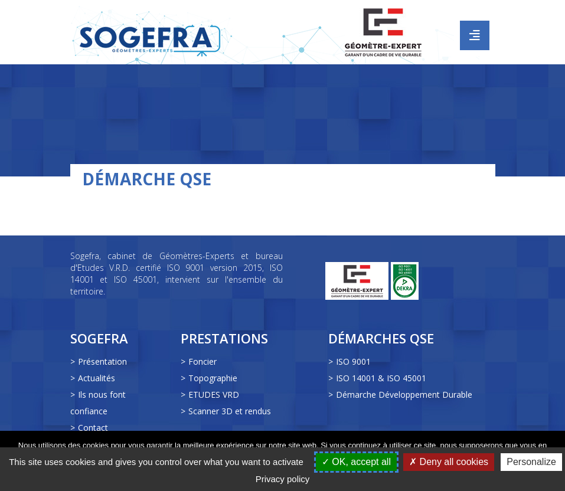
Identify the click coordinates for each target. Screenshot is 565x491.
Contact (93, 427)
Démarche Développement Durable (404, 394)
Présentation (102, 361)
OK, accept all (356, 462)
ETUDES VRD (213, 394)
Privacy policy (283, 479)
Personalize (531, 462)
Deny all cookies (448, 462)
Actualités (96, 378)
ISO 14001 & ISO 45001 (381, 378)
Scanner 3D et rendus (229, 411)
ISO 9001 (353, 361)
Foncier (202, 361)
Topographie (212, 378)
